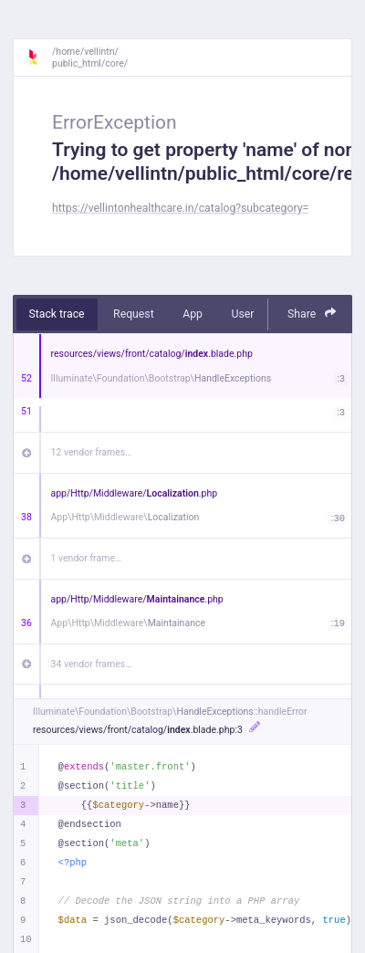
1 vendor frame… (86, 558)
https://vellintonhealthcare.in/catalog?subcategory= (180, 208)
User (242, 314)
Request (133, 314)
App (192, 314)
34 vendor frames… (91, 664)
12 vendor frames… (91, 452)
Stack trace (57, 314)
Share (312, 313)
